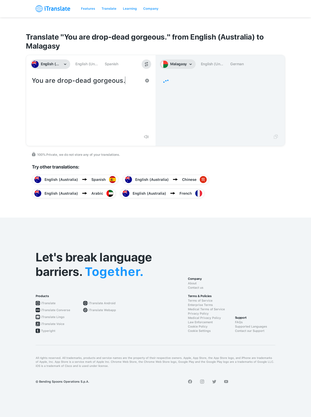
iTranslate (48, 303)
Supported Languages (251, 326)
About (192, 283)
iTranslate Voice (52, 324)
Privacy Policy (198, 313)
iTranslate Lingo (52, 317)
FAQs (239, 322)
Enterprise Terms (200, 305)
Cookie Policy (198, 326)
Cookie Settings (199, 331)
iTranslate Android (102, 303)
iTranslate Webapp (102, 310)
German (237, 64)
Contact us (195, 287)
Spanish (111, 64)
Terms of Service (200, 300)
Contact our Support (249, 331)
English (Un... (86, 64)
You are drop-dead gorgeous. (86, 103)
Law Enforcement (200, 322)
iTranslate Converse (55, 310)
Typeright (48, 331)
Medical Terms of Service (206, 309)
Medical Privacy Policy (204, 318)
